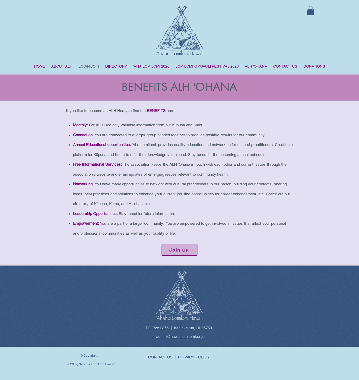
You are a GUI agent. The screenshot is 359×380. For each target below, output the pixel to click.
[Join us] (179, 250)
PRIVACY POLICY (194, 357)
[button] (311, 10)
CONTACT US (160, 357)
